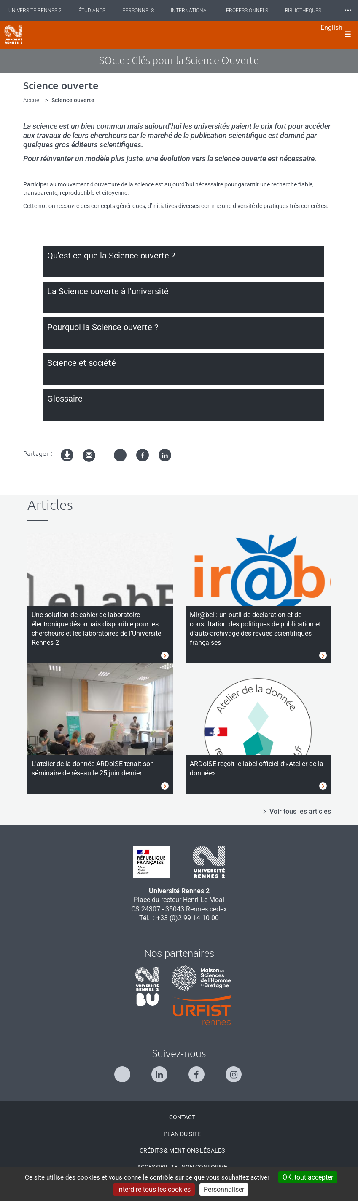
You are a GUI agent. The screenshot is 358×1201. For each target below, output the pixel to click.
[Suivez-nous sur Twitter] (123, 1071)
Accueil (32, 100)
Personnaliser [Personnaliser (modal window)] (224, 1189)
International (190, 10)
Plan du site (182, 1134)
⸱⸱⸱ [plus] (348, 10)
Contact (182, 1117)
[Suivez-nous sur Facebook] (197, 1071)
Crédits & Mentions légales (182, 1150)
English (331, 28)
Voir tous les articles (300, 811)
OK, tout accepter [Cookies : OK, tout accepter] (308, 1177)
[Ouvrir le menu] (348, 35)
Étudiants (91, 10)
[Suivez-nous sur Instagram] (234, 1071)
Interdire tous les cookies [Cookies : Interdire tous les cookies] (154, 1189)
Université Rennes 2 (35, 10)
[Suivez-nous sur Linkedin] (160, 1071)
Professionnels (247, 10)
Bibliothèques (303, 10)
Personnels (138, 10)
